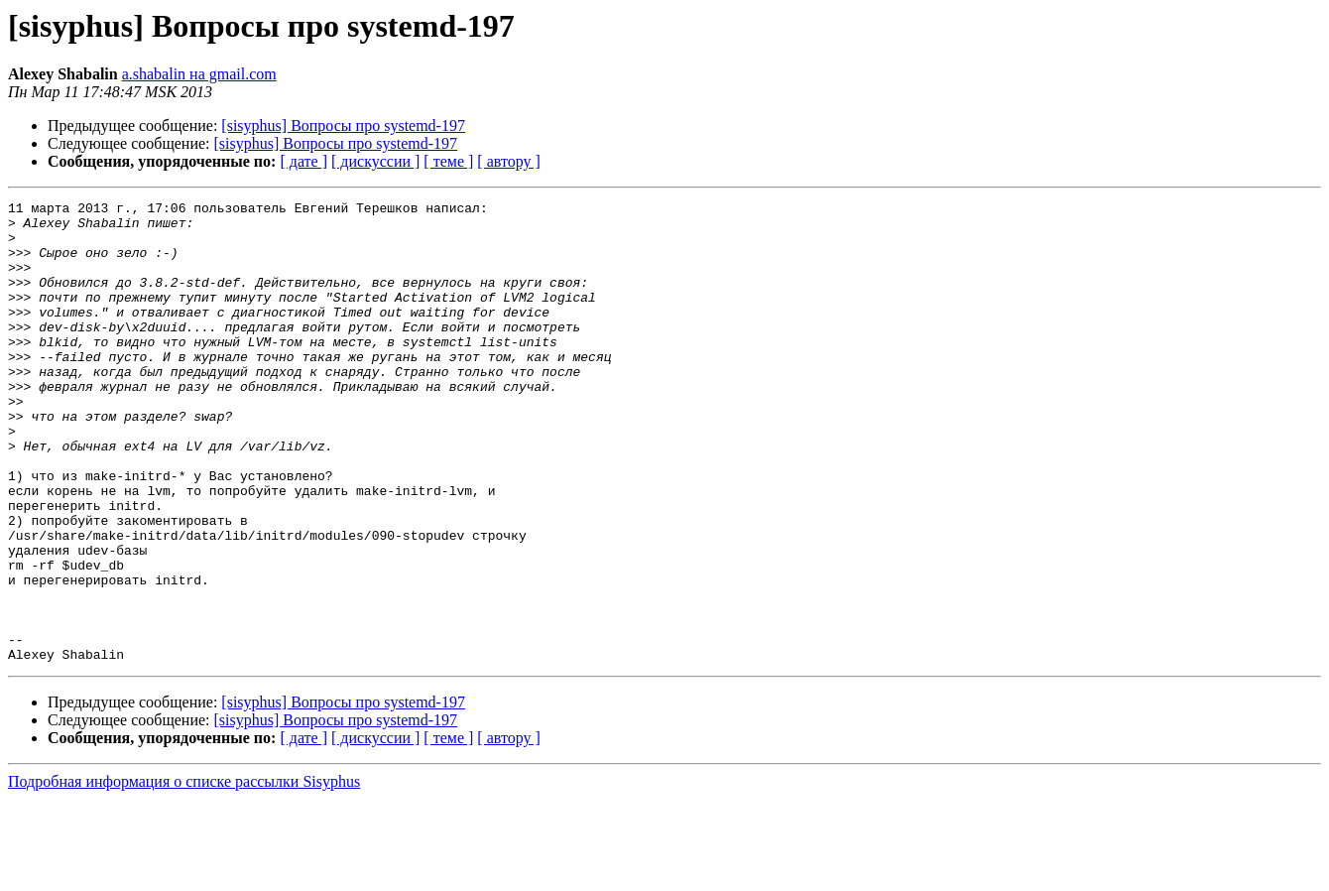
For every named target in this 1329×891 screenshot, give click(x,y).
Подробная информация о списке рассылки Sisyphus (184, 873)
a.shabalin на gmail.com (199, 73)
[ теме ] (448, 161)
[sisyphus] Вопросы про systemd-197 (343, 125)
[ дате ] (303, 161)
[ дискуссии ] (375, 161)
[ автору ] (508, 161)
